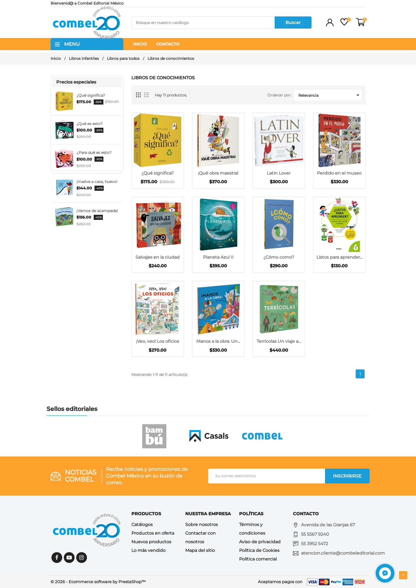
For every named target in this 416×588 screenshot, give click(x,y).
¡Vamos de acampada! (97, 210)
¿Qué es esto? (89, 123)
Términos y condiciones (252, 529)
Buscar (293, 22)
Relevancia (329, 95)
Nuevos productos (151, 541)
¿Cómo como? (278, 257)
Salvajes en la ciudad (157, 257)
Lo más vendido (148, 550)
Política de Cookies (259, 550)
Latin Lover (279, 173)
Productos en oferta (152, 533)
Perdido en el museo (339, 173)
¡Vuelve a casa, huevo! (96, 181)
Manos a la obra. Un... (218, 341)
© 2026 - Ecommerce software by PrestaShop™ (98, 581)
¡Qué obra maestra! (218, 173)
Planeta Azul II (218, 257)
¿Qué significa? (90, 95)
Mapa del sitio (200, 550)
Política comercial (258, 559)
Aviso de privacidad (260, 541)
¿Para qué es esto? (93, 152)
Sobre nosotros (201, 524)
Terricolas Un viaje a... (279, 341)
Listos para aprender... (339, 257)
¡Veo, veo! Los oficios (157, 341)
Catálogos (142, 524)
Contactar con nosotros (200, 537)
